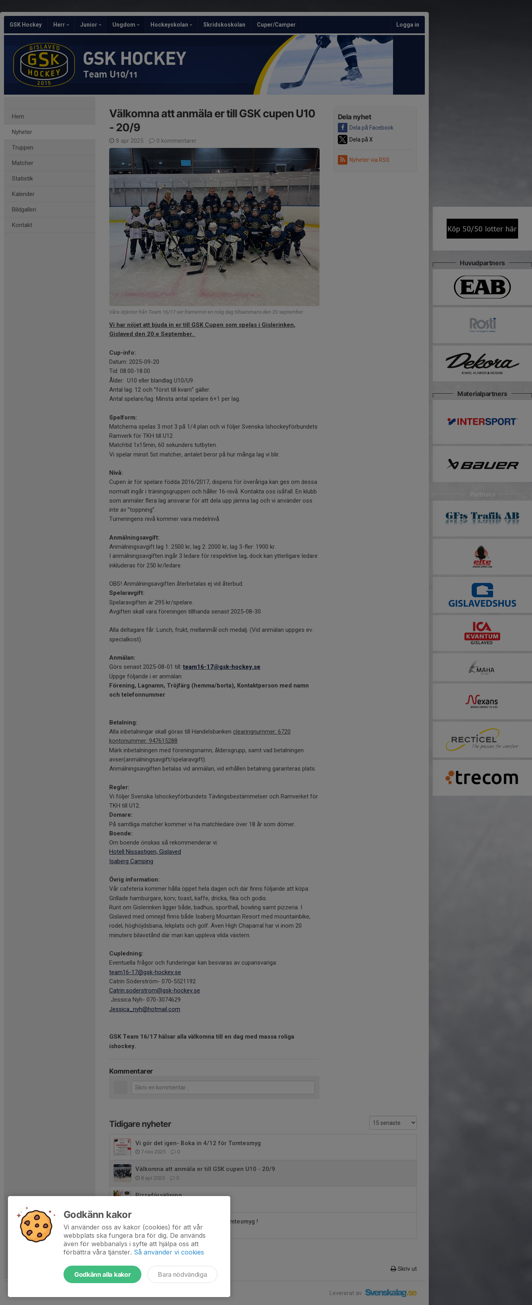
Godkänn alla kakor (102, 1274)
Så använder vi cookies (169, 1252)
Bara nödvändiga (182, 1274)
